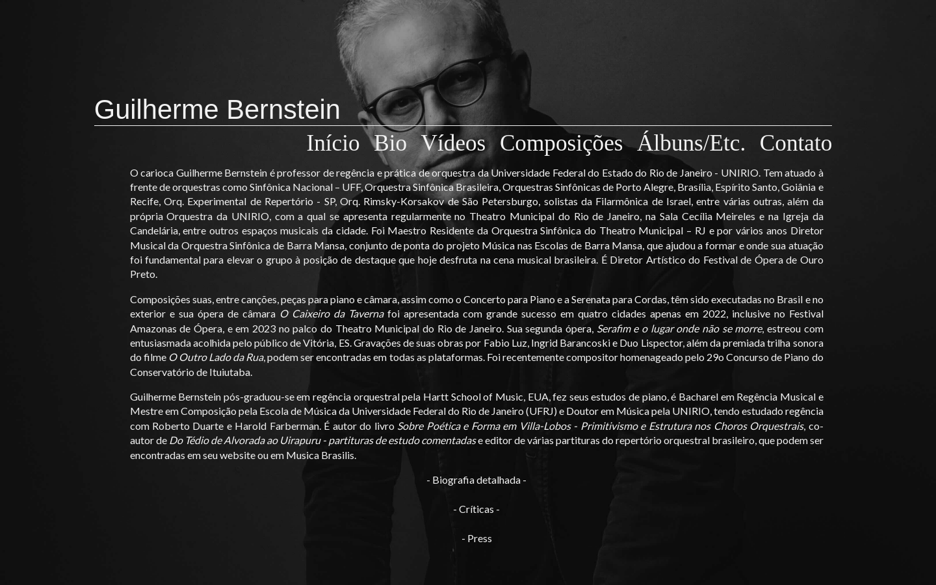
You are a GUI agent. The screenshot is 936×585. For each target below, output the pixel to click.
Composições (567, 143)
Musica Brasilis (320, 455)
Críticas (476, 509)
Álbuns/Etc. (697, 143)
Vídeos (459, 143)
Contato (796, 143)
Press (479, 538)
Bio (396, 143)
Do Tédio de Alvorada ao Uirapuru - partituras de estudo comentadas (322, 440)
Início (339, 143)
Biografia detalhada (476, 479)
